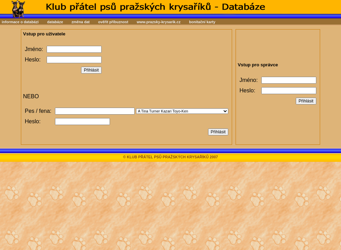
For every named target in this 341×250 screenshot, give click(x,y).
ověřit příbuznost (113, 22)
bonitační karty (202, 22)
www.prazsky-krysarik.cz (159, 22)
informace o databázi (20, 22)
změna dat (81, 22)
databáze (55, 22)
